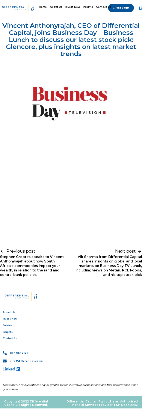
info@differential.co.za (26, 361)
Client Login (121, 7)
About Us (56, 7)
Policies (7, 325)
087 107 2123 (19, 353)
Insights (88, 7)
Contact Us (103, 7)
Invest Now (72, 7)
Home (43, 7)
